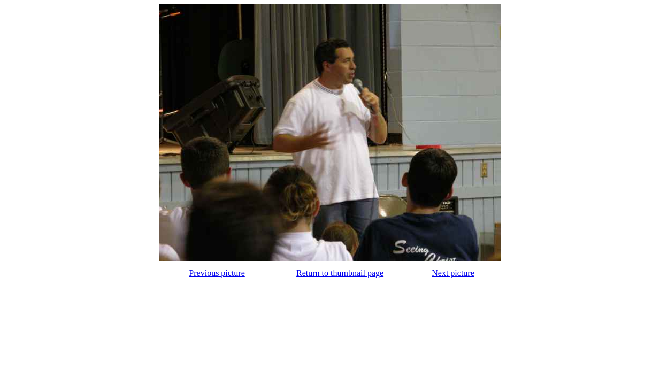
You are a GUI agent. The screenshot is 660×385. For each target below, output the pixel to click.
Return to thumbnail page (339, 273)
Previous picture (216, 273)
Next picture (453, 273)
